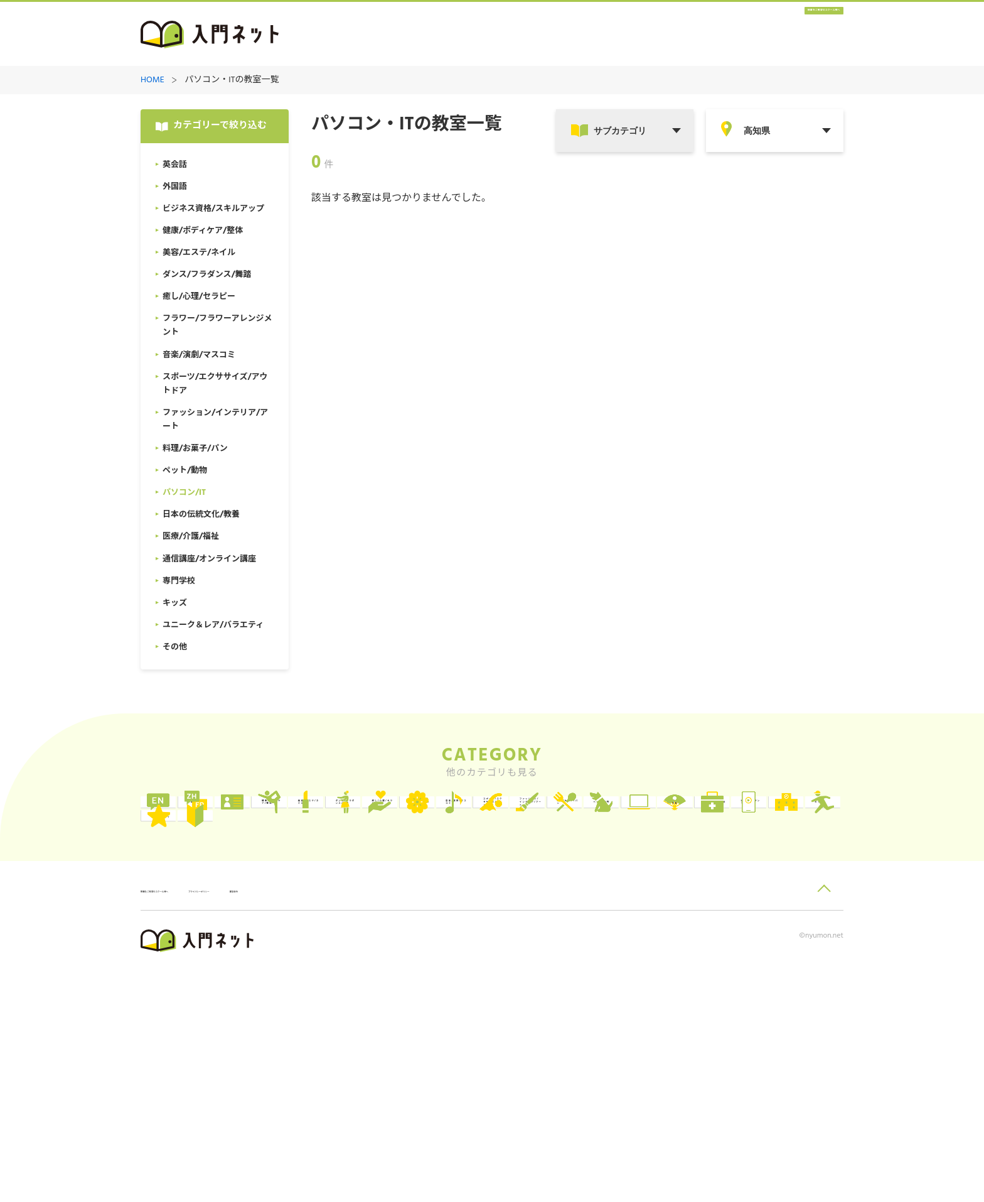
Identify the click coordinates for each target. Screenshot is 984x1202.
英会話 (192, 819)
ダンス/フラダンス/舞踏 (219, 871)
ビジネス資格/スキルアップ (501, 820)
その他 (192, 1025)
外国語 (334, 819)
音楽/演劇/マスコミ (645, 871)
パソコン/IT (629, 922)
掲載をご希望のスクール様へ (768, 35)
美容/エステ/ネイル (787, 819)
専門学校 (481, 974)
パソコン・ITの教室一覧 (231, 80)
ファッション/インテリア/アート (217, 923)
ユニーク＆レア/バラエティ (785, 974)
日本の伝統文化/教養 (785, 923)
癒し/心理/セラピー (361, 871)
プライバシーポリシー (307, 1122)
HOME (152, 80)
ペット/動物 (488, 922)
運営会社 (384, 1122)
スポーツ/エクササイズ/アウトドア (785, 871)
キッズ (618, 974)
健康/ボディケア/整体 (645, 820)
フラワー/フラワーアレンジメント (501, 871)
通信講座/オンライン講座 (359, 974)
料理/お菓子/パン (357, 922)
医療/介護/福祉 (210, 974)
